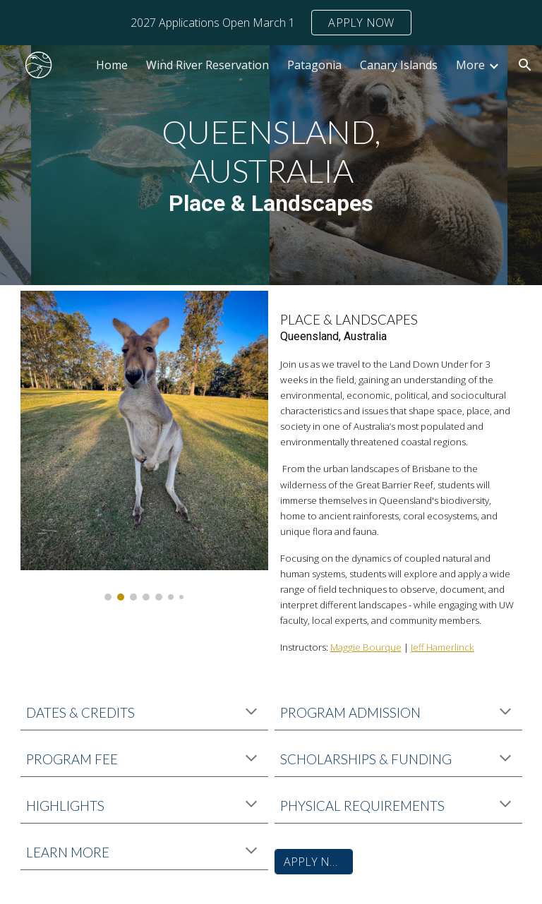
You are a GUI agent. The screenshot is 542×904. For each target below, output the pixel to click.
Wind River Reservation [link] (207, 65)
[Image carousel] (144, 446)
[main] (271, 164)
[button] (525, 65)
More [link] (470, 65)
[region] (271, 22)
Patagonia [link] (314, 65)
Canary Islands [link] (399, 65)
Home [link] (112, 65)
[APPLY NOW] (313, 862)
